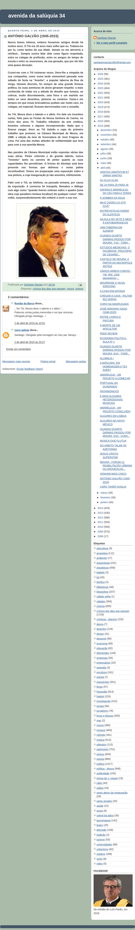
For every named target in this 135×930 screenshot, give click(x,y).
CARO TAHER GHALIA (113, 486)
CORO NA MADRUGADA (114, 304)
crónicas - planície (107, 619)
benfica (101, 582)
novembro (106, 134)
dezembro (106, 130)
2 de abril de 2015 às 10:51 (29, 323)
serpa (100, 810)
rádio (99, 783)
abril (103, 167)
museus (101, 730)
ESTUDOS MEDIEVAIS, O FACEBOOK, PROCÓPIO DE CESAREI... (116, 251)
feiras (100, 686)
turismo (101, 839)
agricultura (102, 548)
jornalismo (102, 710)
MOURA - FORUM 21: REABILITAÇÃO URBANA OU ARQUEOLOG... (116, 466)
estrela (100, 677)
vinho (100, 858)
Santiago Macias (106, 37)
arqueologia (103, 562)
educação (102, 648)
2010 (100, 526)
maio (104, 163)
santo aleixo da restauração (112, 792)
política (101, 763)
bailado (101, 572)
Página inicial (47, 361)
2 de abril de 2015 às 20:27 (29, 342)
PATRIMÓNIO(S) (109, 391)
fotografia (102, 691)
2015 (100, 125)
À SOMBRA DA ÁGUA (112, 197)
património (102, 749)
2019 (100, 107)
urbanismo (102, 849)
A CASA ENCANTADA (112, 291)
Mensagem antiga (76, 361)
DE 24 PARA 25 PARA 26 (114, 184)
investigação (104, 701)
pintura (79, 288)
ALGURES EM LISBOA (113, 415)
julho (104, 153)
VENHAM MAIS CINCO (113, 473)
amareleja (102, 553)
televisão (102, 829)
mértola (101, 734)
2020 (100, 102)
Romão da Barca (24, 303)
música (101, 739)
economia (102, 643)
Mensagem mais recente (16, 361)
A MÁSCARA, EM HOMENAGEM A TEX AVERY (113, 366)
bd (98, 577)
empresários (103, 662)
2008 (100, 536)
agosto (105, 149)
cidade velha (104, 596)
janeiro (105, 502)
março (104, 492)
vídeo (100, 863)
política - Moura (105, 768)
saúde (100, 805)
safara (100, 787)
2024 (100, 83)
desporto (101, 638)
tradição (101, 834)
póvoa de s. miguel (107, 778)
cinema (101, 606)
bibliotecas (103, 587)
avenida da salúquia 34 (36, 16)
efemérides (103, 653)
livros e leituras (105, 715)
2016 (100, 121)
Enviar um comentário (18, 349)
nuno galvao (21, 330)
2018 (100, 111)
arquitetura (103, 567)
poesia (100, 758)
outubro (105, 139)
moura (70, 288)
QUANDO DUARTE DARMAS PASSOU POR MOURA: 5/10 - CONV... (115, 433)
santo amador (104, 801)
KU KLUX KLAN (109, 180)
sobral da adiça (105, 815)
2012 (100, 517)
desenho (101, 628)
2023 (100, 88)
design (100, 633)
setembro (106, 144)
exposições (103, 682)
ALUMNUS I (107, 358)
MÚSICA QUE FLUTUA (113, 440)
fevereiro (106, 497)
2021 (100, 97)
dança (100, 624)
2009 (100, 531)
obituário (101, 744)
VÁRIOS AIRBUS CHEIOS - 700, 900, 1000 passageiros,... (116, 275)
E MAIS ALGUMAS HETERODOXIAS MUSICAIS (111, 400)
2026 (100, 74)
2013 (100, 512)
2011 (100, 522)
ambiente (102, 558)
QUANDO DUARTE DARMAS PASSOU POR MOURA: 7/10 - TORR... (115, 239)
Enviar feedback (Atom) (30, 368)
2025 (100, 78)
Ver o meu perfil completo (111, 42)
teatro (100, 825)
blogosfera (102, 591)
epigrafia (101, 667)
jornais (100, 706)
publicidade (103, 773)
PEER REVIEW (108, 333)
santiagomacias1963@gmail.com (112, 62)
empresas (102, 657)
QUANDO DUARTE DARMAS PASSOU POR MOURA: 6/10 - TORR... (115, 350)
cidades (101, 601)
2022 (100, 92)
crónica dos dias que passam (49, 288)
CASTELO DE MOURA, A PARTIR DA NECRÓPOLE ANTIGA (116, 263)
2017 (100, 116)
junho (104, 158)
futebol (100, 696)
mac (99, 720)
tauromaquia (104, 820)
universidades (104, 844)
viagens (101, 853)
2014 (100, 508)
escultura (102, 672)
